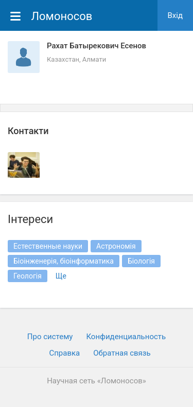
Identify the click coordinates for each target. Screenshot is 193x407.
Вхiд (175, 15)
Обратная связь (121, 353)
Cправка (64, 353)
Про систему (50, 336)
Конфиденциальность (126, 336)
